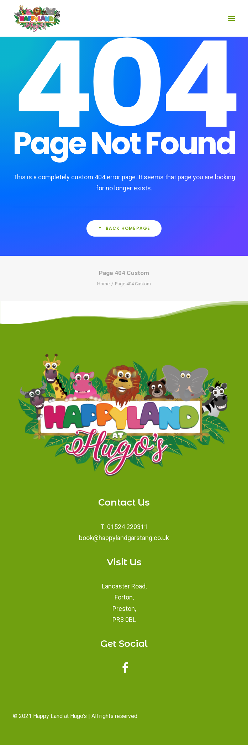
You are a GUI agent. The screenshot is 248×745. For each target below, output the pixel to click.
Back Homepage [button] (124, 228)
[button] (125, 670)
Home (103, 283)
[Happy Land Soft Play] (37, 18)
